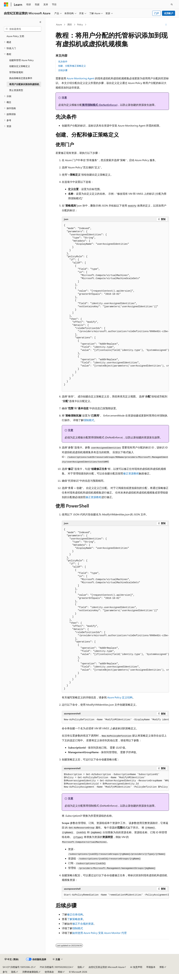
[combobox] (22, 29)
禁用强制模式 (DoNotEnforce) (100, 104)
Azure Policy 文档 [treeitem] (15, 36)
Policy (80, 24)
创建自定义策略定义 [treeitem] (19, 66)
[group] (115, 306)
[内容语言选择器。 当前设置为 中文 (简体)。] (12, 959)
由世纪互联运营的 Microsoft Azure (106, 967)
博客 (161, 967)
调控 (69, 24)
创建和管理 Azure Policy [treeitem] (21, 60)
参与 (5, 971)
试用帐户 (168, 13)
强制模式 (89, 420)
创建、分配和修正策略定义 (72, 65)
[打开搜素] (171, 4)
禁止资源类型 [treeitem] (16, 90)
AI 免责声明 (136, 967)
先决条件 (62, 61)
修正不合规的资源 (82, 923)
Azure (59, 24)
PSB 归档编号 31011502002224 (55, 967)
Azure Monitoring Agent (80, 78)
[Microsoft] (6, 4)
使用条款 (49, 971)
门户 (156, 13)
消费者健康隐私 (30, 971)
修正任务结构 (75, 914)
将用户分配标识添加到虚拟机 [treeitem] (24, 84)
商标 (60, 971)
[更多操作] (166, 24)
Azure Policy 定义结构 (120, 697)
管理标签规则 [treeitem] (16, 72)
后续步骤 (62, 70)
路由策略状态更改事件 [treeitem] (20, 78)
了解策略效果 (75, 919)
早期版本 (150, 967)
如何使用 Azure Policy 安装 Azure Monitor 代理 (99, 933)
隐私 (80, 967)
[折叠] (40, 22)
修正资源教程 (131, 473)
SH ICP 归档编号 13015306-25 (18, 967)
